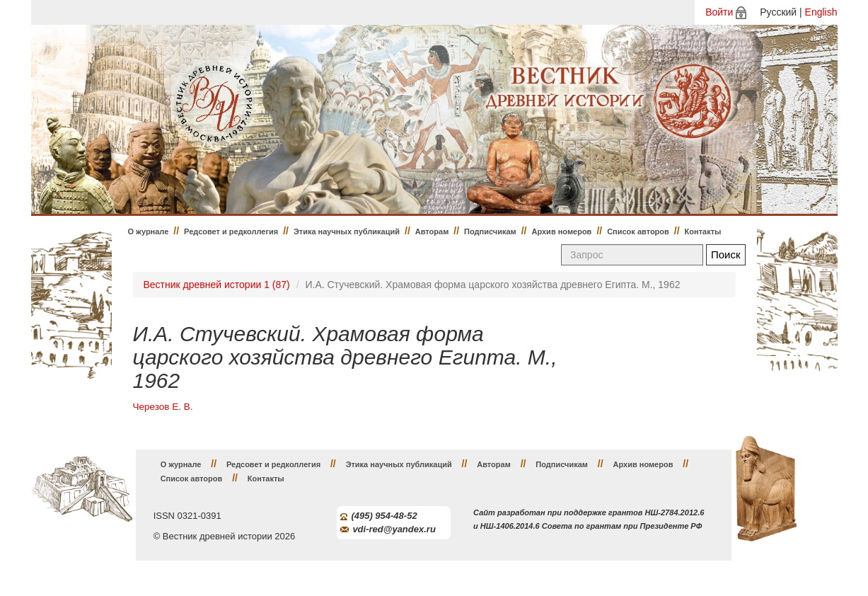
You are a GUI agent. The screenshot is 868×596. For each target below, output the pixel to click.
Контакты (703, 231)
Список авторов (638, 231)
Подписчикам (490, 231)
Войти (719, 12)
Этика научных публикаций (347, 231)
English (821, 12)
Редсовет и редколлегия (231, 231)
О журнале (148, 231)
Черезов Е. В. (163, 406)
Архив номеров (561, 231)
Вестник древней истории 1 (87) (217, 284)
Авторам (432, 231)
